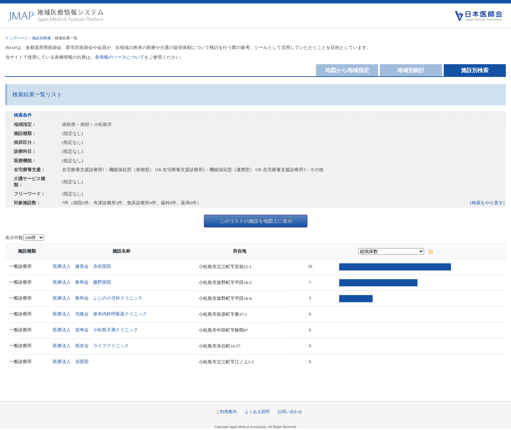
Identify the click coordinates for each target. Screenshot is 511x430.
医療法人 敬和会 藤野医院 (84, 282)
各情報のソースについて (119, 57)
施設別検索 (41, 38)
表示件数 (14, 237)
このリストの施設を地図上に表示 (256, 221)
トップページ (16, 38)
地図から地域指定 (347, 70)
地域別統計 (411, 70)
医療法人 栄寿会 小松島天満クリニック (97, 329)
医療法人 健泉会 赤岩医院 (84, 266)
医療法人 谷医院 (73, 361)
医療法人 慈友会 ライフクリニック (93, 345)
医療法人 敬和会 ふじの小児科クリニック (100, 298)
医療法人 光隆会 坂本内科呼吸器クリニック (102, 313)
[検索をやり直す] (487, 202)
